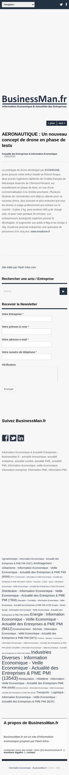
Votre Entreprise (12, 314)
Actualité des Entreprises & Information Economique (29, 154)
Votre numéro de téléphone (19, 352)
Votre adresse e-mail (15, 339)
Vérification (9, 364)
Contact (31, 752)
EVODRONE (52, 170)
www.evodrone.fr (40, 231)
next (62, 123)
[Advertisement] (34, 50)
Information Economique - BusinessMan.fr (28, 768)
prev (51, 123)
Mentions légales (13, 752)
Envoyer (8, 389)
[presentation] (29, 374)
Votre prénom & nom (15, 326)
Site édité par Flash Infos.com (19, 267)
